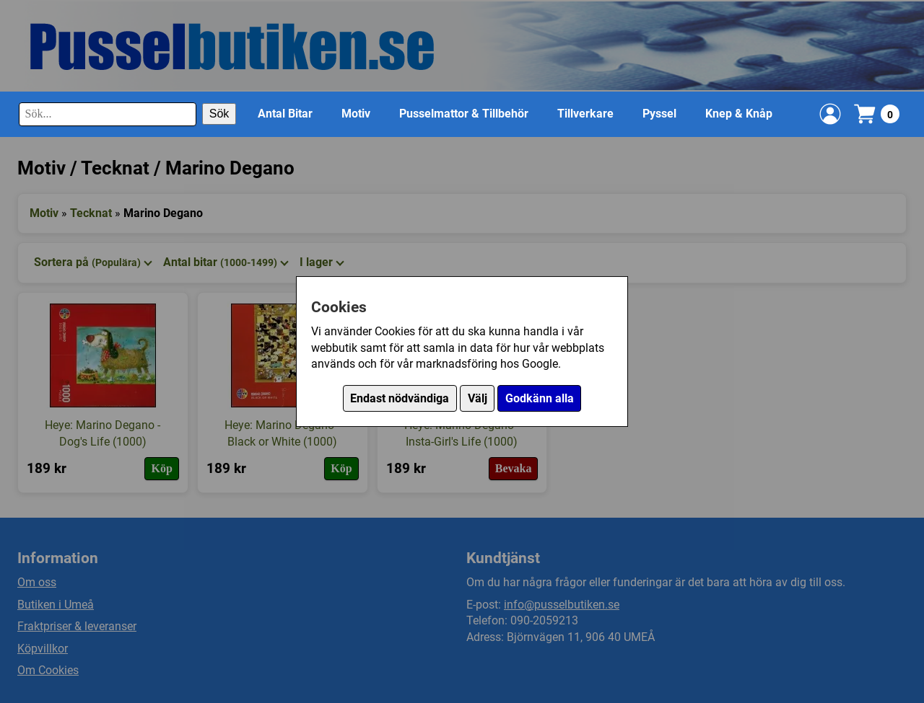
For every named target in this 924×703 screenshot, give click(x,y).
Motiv (355, 113)
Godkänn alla (539, 398)
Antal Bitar (285, 113)
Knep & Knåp (738, 113)
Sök (219, 113)
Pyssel (659, 113)
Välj (477, 398)
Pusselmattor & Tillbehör (463, 113)
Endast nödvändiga (399, 398)
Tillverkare (585, 113)
